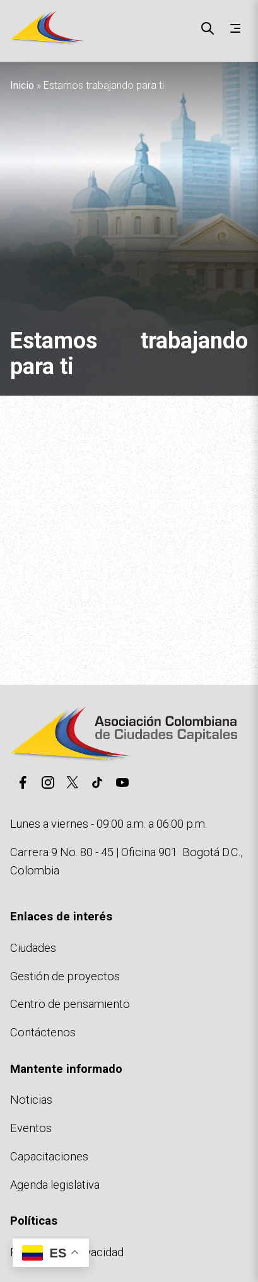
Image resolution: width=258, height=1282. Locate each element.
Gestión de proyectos (65, 976)
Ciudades (33, 947)
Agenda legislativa (55, 1184)
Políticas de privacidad (67, 1252)
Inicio (22, 85)
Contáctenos (43, 1032)
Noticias (31, 1099)
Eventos (31, 1128)
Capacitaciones (49, 1156)
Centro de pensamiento (70, 1003)
